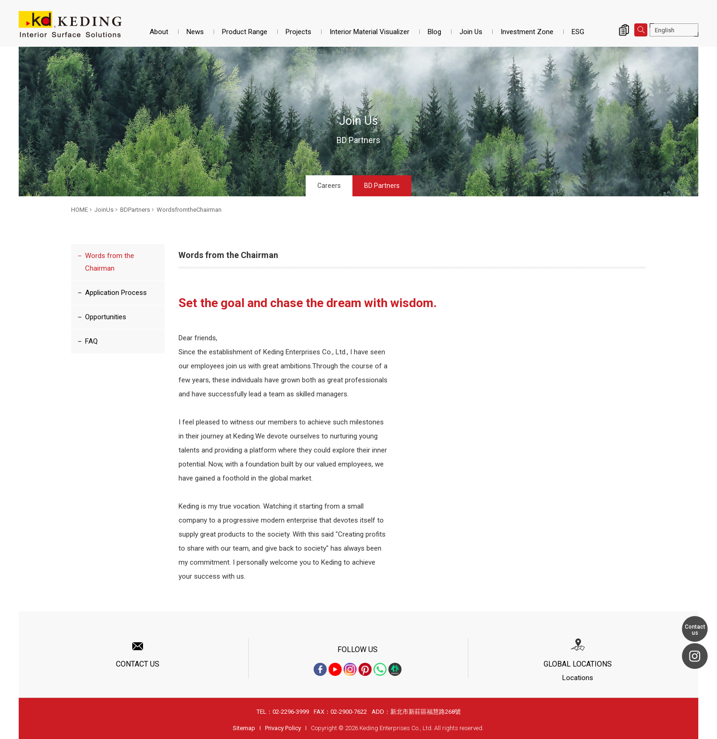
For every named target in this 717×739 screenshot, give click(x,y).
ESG (578, 32)
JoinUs (104, 209)
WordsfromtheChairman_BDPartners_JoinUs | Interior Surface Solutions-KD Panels (70, 24)
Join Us (470, 32)
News (195, 32)
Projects (298, 32)
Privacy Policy (283, 728)
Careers (329, 185)
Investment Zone (527, 32)
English (664, 30)
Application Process (116, 292)
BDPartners (135, 209)
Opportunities (105, 317)
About (159, 32)
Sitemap (244, 728)
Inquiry (624, 29)
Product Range (244, 32)
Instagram (695, 656)
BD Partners (382, 185)
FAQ (91, 341)
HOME (79, 209)
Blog (434, 32)
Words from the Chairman (109, 262)
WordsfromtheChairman (189, 209)
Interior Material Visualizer (369, 32)
